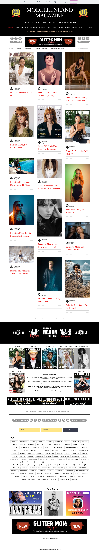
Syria (77, 473)
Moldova (26, 465)
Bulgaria (67, 444)
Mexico (50, 462)
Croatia (48, 447)
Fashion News (84, 450)
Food (23, 453)
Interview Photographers (41, 48)
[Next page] (59, 318)
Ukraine (41, 476)
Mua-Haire (63, 465)
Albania (50, 441)
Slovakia (14, 473)
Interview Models (28, 48)
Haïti (67, 453)
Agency (41, 441)
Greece (60, 453)
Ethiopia (73, 450)
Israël (31, 456)
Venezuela (64, 476)
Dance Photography (72, 447)
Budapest (58, 444)
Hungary (76, 453)
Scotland (42, 470)
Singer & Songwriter (82, 470)
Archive (69, 411)
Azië (15, 444)
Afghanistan (24, 441)
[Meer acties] (33, 89)
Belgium (41, 444)
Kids (71, 31)
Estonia (65, 450)
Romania (24, 470)
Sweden (57, 473)
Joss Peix (65, 456)
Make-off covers (31, 462)
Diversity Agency (36, 450)
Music (73, 465)
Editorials (19, 48)
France (31, 453)
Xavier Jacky (65, 479)
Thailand (85, 473)
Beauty (23, 444)
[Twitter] (20, 38)
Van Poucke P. (52, 476)
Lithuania (62, 459)
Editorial (56, 450)
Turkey (18, 476)
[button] (24, 27)
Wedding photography (29, 479)
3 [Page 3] (49, 318)
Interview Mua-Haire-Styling (57, 48)
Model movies (80, 462)
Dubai (47, 450)
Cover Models (63, 31)
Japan (56, 456)
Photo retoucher (58, 467)
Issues (40, 456)
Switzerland (68, 473)
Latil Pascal (44, 459)
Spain (32, 473)
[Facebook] (16, 38)
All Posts (11, 48)
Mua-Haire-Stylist (51, 31)
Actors (14, 441)
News (16, 467)
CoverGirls (26, 447)
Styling (48, 473)
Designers (25, 450)
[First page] (35, 318)
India (15, 456)
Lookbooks (85, 459)
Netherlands (82, 465)
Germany (50, 453)
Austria (85, 441)
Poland (83, 467)
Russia (33, 470)
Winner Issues (43, 479)
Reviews (63, 411)
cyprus (75, 479)
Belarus (31, 444)
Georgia (40, 453)
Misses (69, 462)
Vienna (73, 476)
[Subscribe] (70, 430)
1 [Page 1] (42, 318)
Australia (76, 441)
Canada (76, 444)
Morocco (45, 465)
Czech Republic (58, 447)
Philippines (46, 467)
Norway (25, 467)
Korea (24, 459)
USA (33, 476)
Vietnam (81, 476)
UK (25, 476)
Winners (55, 479)
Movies (53, 465)
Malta (42, 462)
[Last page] (63, 318)
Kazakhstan (76, 456)
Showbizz (60, 470)
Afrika (34, 441)
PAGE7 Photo (35, 467)
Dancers (84, 447)
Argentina (59, 441)
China (84, 444)
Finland (15, 453)
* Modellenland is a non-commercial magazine (50, 549)
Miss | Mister (59, 462)
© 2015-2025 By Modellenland (50, 538)
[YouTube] (87, 38)
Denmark (15, 450)
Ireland (23, 456)
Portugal (14, 470)
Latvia (54, 459)
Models (29, 31)
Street (40, 473)
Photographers (38, 31)
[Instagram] (12, 38)
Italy (48, 456)
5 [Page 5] (56, 318)
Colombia (15, 447)
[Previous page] (39, 318)
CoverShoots (38, 447)
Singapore (70, 470)
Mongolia (36, 465)
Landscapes (33, 459)
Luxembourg (19, 462)
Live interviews (73, 459)
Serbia (51, 470)
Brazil (49, 444)
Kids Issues (14, 459)
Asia (67, 441)
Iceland (85, 453)
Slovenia (23, 473)
